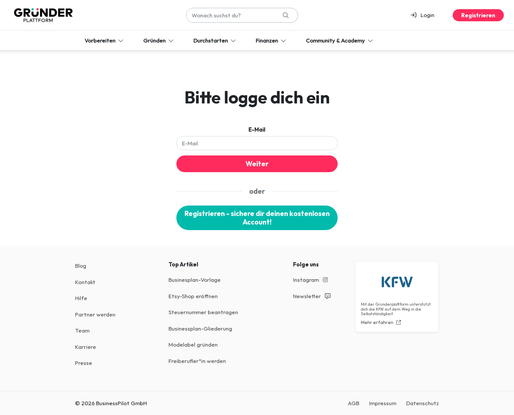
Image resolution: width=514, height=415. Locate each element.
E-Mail (257, 129)
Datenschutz (422, 403)
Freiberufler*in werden (197, 360)
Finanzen (271, 40)
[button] (425, 15)
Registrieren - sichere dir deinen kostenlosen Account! (257, 217)
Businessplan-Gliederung (200, 328)
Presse (83, 362)
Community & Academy (340, 40)
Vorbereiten (105, 40)
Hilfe (81, 298)
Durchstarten (215, 40)
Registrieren (478, 15)
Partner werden (95, 314)
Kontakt (85, 282)
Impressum (382, 403)
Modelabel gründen (193, 344)
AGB (353, 403)
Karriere (85, 346)
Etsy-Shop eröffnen (193, 296)
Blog (80, 265)
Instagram (310, 279)
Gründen (159, 40)
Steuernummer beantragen (203, 312)
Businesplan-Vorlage (194, 279)
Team (82, 330)
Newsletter (311, 296)
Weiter (257, 163)
